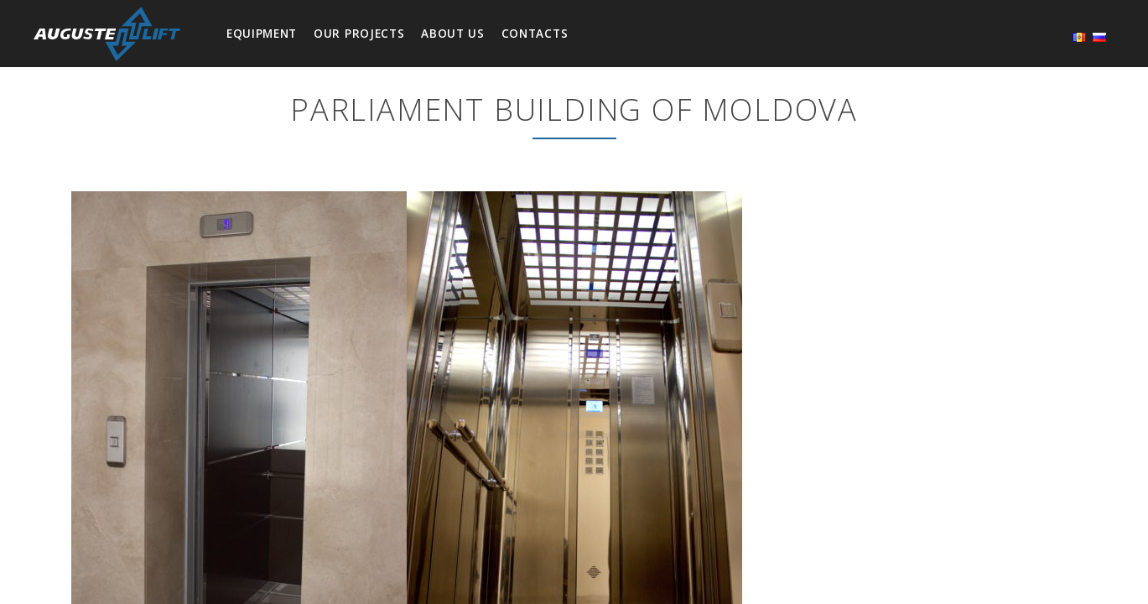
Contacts (534, 33)
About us (452, 33)
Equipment (261, 33)
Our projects (359, 33)
